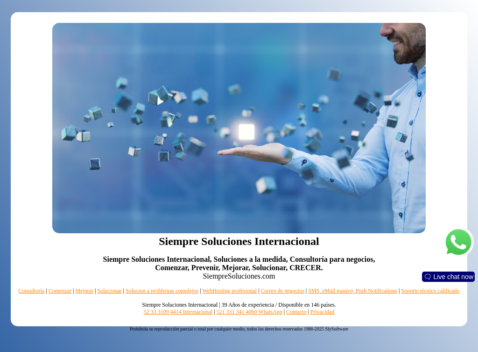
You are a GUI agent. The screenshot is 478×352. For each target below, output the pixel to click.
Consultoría (31, 290)
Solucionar (110, 290)
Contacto (296, 312)
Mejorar (84, 290)
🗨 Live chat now (448, 276)
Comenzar (60, 290)
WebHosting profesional (229, 290)
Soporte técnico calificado (430, 290)
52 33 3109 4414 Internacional (178, 312)
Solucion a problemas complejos (162, 290)
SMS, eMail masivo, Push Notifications (352, 290)
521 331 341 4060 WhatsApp (249, 312)
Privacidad (322, 312)
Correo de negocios (282, 290)
